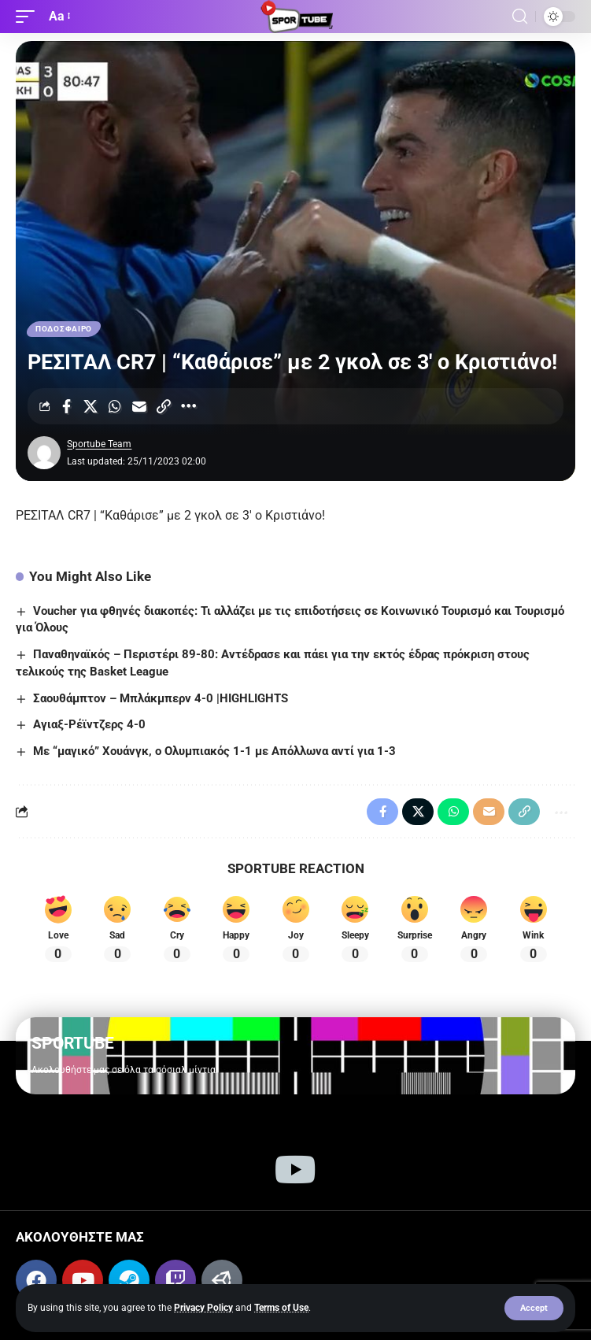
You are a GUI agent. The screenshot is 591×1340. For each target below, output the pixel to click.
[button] (533, 1308)
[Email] (139, 406)
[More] (188, 406)
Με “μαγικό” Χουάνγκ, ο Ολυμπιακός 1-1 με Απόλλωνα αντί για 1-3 (214, 751)
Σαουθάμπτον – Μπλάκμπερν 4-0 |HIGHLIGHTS (160, 698)
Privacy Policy (203, 1307)
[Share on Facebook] (66, 406)
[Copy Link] (164, 406)
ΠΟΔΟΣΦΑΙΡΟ (63, 328)
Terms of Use (281, 1307)
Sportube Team (99, 444)
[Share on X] (90, 406)
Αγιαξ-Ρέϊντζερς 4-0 (89, 724)
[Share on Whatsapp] (115, 406)
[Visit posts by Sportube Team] (44, 452)
